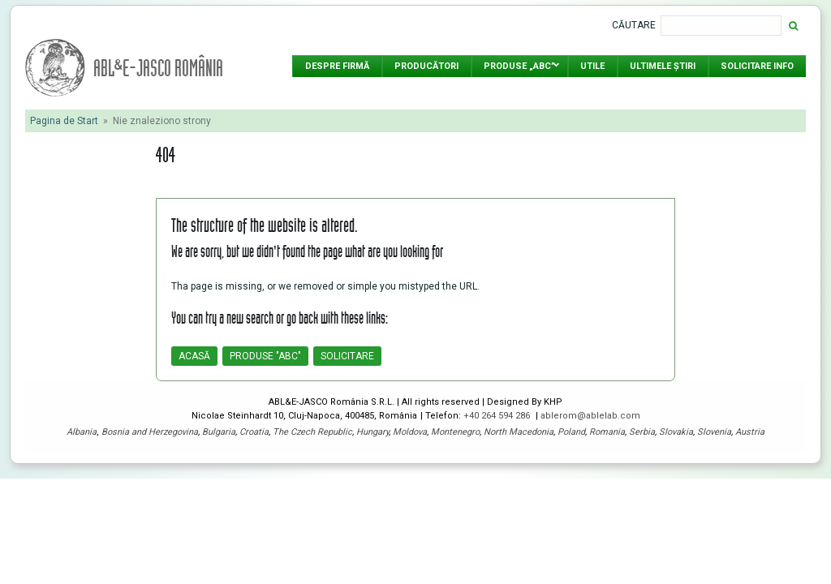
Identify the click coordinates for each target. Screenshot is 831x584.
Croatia (254, 432)
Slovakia (676, 432)
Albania (82, 432)
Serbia (642, 432)
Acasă (194, 356)
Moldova (410, 432)
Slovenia (714, 432)
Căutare (634, 25)
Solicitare (347, 356)
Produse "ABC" (265, 356)
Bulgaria (218, 432)
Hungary (372, 432)
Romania (607, 432)
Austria (749, 432)
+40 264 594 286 (497, 415)
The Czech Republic (312, 432)
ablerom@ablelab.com (590, 415)
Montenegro (455, 432)
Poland (571, 432)
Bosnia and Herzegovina (149, 432)
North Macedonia (518, 432)
